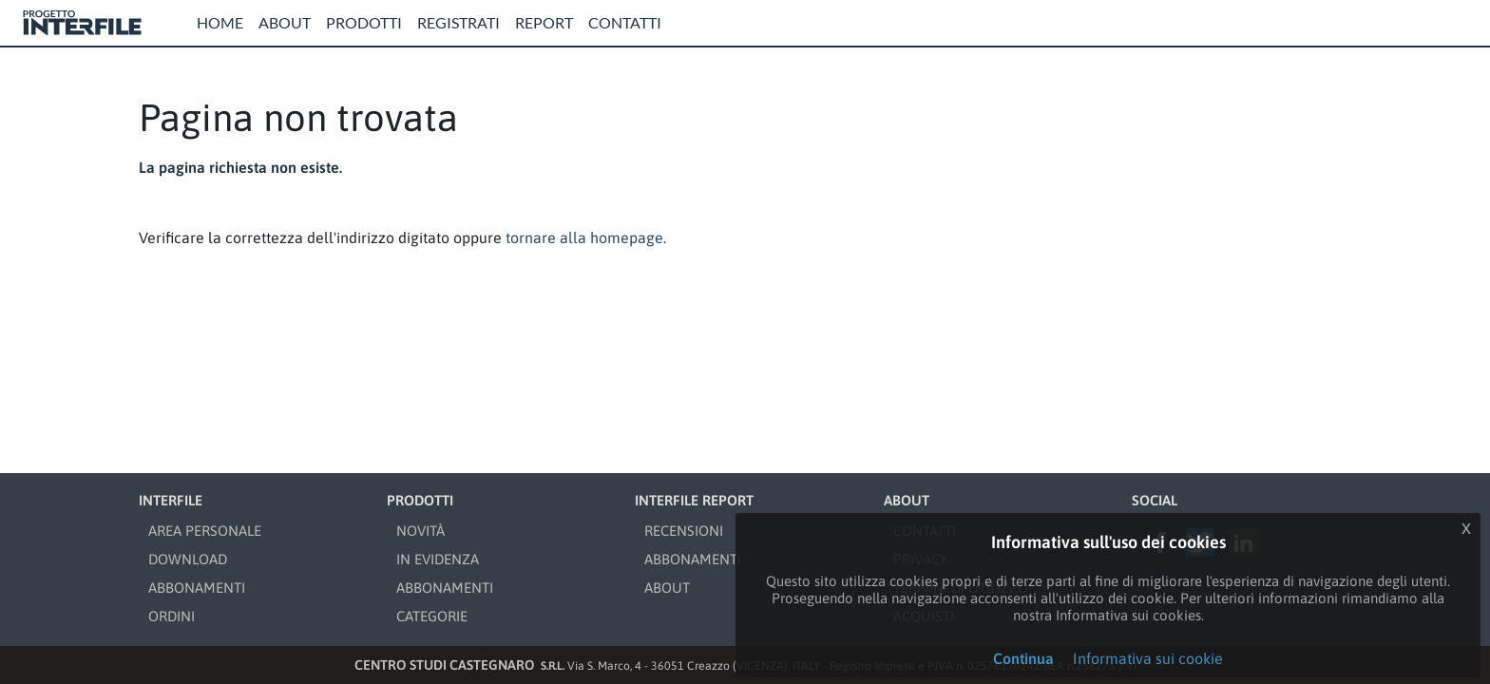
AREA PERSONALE (204, 530)
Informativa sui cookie (1148, 658)
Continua (1023, 658)
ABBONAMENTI (196, 588)
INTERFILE (170, 500)
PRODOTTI (420, 500)
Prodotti (364, 22)
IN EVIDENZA (437, 559)
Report (544, 22)
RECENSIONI (683, 530)
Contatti (624, 22)
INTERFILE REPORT (694, 500)
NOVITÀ (420, 530)
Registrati (458, 22)
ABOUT (667, 588)
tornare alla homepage (584, 237)
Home (220, 22)
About (284, 22)
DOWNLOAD (187, 559)
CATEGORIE (432, 616)
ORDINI (171, 616)
